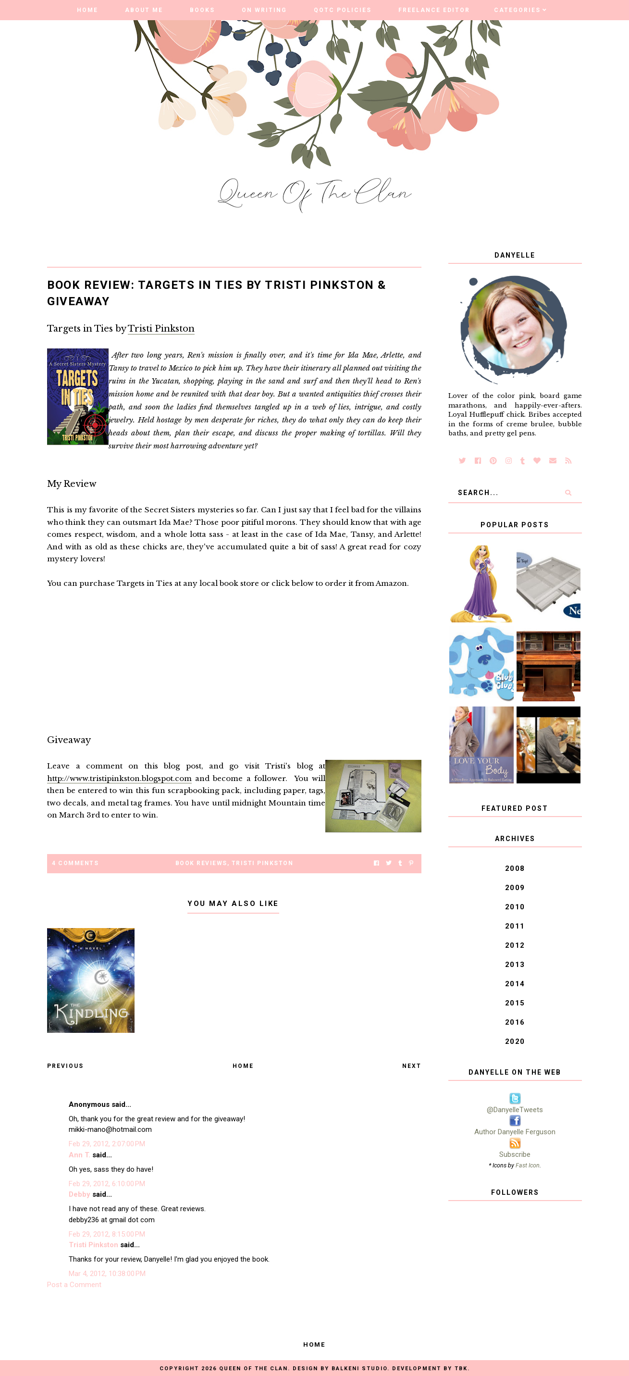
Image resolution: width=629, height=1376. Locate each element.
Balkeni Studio (359, 1368)
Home (87, 10)
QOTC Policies (342, 10)
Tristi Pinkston (161, 328)
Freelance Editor (434, 10)
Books (202, 10)
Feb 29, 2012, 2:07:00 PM (107, 1144)
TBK (461, 1368)
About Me (144, 10)
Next (411, 1066)
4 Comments (75, 863)
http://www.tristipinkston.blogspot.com (119, 778)
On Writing (264, 10)
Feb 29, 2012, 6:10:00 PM (107, 1183)
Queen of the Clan (253, 1368)
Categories (517, 10)
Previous (65, 1066)
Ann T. (79, 1155)
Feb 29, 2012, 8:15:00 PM (107, 1234)
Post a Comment (74, 1284)
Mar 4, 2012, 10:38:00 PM (107, 1273)
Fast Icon (528, 1165)
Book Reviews (201, 863)
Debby (79, 1194)
